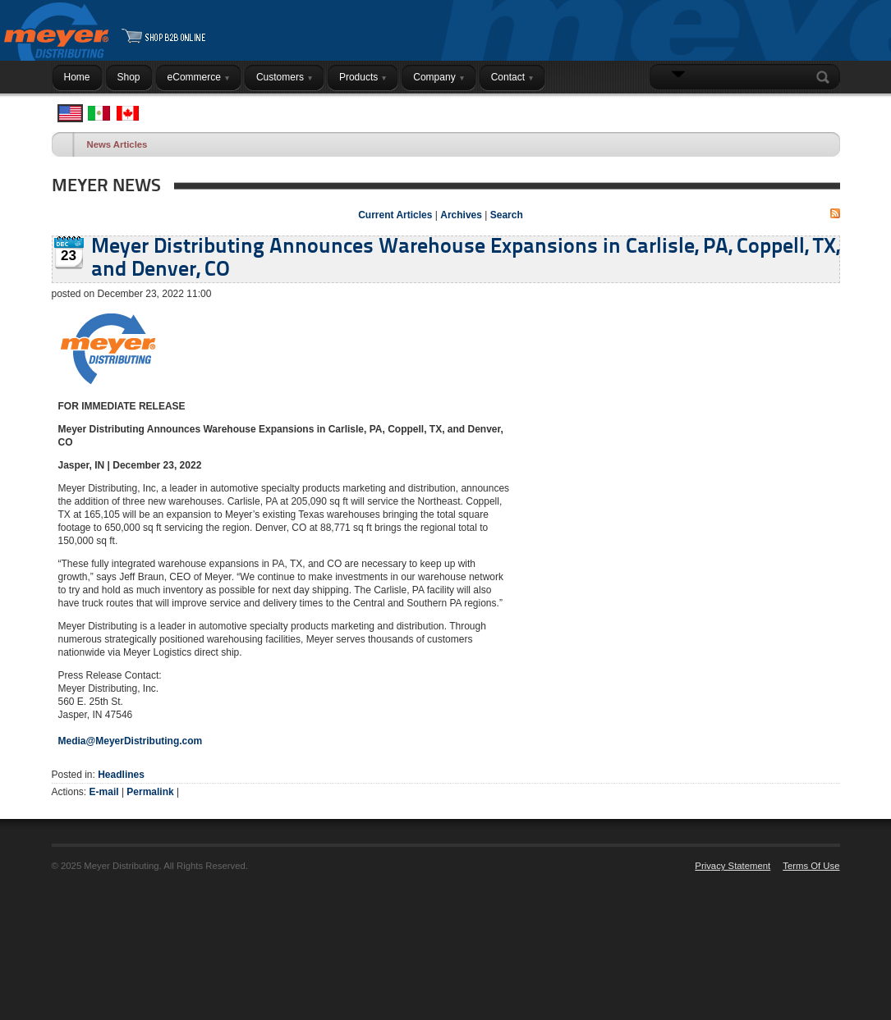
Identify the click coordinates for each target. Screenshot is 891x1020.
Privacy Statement (732, 866)
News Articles (117, 144)
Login (819, 109)
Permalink (149, 792)
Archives (461, 215)
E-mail (104, 792)
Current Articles (395, 215)
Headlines (121, 774)
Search (826, 77)
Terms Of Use (811, 866)
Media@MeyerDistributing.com (130, 741)
